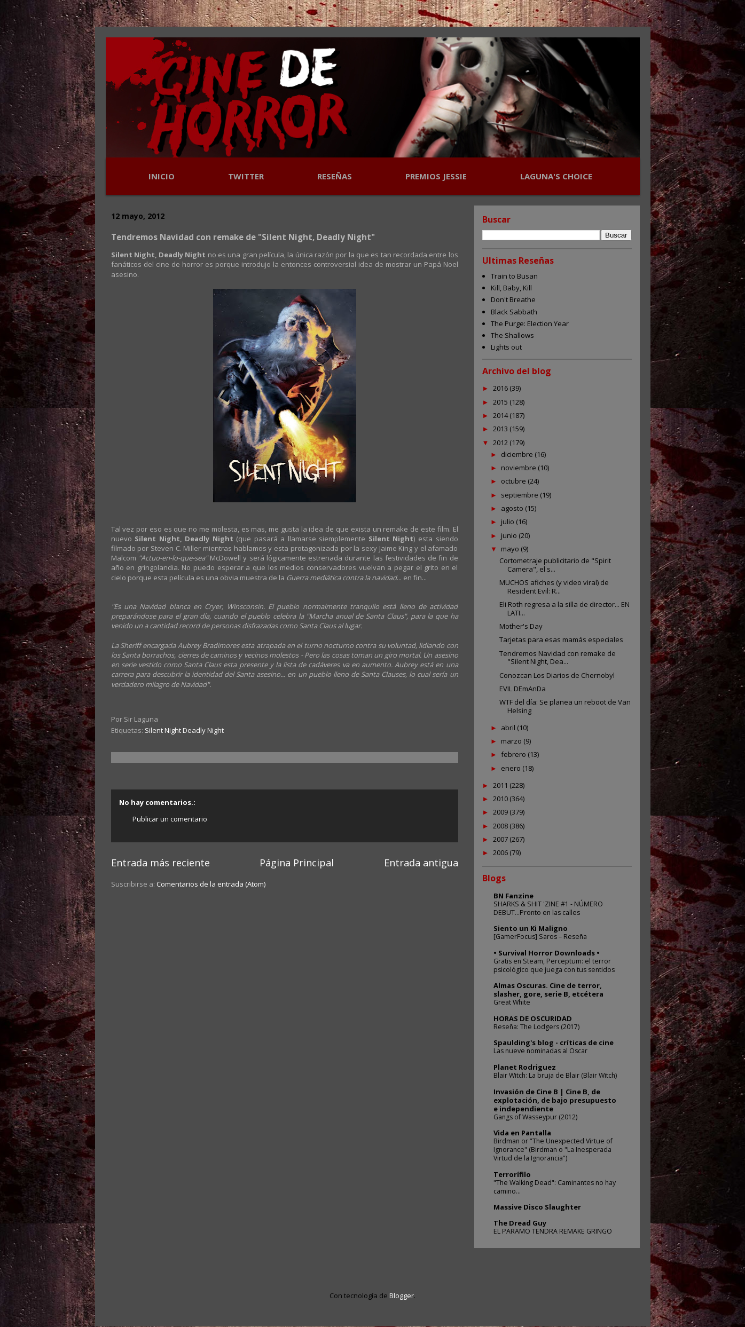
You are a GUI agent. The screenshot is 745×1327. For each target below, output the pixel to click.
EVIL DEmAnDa (522, 688)
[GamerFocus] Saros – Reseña (540, 936)
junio (510, 535)
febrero (514, 754)
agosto (513, 508)
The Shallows (512, 335)
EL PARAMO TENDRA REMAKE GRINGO (552, 1231)
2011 (501, 785)
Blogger (401, 1295)
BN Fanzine (513, 896)
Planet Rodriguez (524, 1067)
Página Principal (297, 862)
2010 (501, 798)
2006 (501, 852)
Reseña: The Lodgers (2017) (536, 1026)
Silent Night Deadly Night (184, 730)
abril (509, 727)
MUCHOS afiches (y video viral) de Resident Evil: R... (554, 587)
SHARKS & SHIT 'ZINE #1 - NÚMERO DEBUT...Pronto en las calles (548, 908)
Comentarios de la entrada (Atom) (210, 884)
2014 (501, 415)
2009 (501, 812)
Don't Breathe (513, 299)
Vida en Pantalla (522, 1133)
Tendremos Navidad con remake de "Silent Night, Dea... (557, 658)
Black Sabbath (514, 312)
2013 (501, 428)
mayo (511, 549)
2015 (501, 402)
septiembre (520, 495)
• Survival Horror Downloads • (546, 953)
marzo (512, 741)
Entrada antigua (421, 862)
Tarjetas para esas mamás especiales (561, 639)
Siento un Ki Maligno (530, 928)
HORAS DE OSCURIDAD (532, 1018)
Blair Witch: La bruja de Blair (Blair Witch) (555, 1075)
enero (511, 768)
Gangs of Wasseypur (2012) (535, 1116)
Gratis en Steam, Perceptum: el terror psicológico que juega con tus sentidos (554, 965)
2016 (501, 388)
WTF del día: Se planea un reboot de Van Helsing (565, 706)
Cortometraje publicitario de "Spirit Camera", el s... (555, 565)
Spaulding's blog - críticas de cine (553, 1042)
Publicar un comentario (169, 819)
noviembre (519, 467)
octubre (514, 481)
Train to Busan (514, 276)
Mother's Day (521, 626)
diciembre (518, 454)
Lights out (506, 347)
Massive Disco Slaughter (537, 1207)
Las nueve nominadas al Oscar (540, 1050)
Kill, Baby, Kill (511, 288)
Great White (511, 1002)
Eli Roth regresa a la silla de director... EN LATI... (564, 608)
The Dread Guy (519, 1223)
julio (508, 521)
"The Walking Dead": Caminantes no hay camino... (554, 1187)
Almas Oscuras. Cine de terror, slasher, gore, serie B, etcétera (548, 990)
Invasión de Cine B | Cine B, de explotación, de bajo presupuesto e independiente (554, 1100)
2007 (501, 839)
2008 (501, 826)
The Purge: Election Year (530, 323)
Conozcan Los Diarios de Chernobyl (557, 675)
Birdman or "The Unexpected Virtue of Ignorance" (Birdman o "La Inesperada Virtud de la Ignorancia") (553, 1149)
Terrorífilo (512, 1174)
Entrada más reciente (160, 862)
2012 (501, 442)
